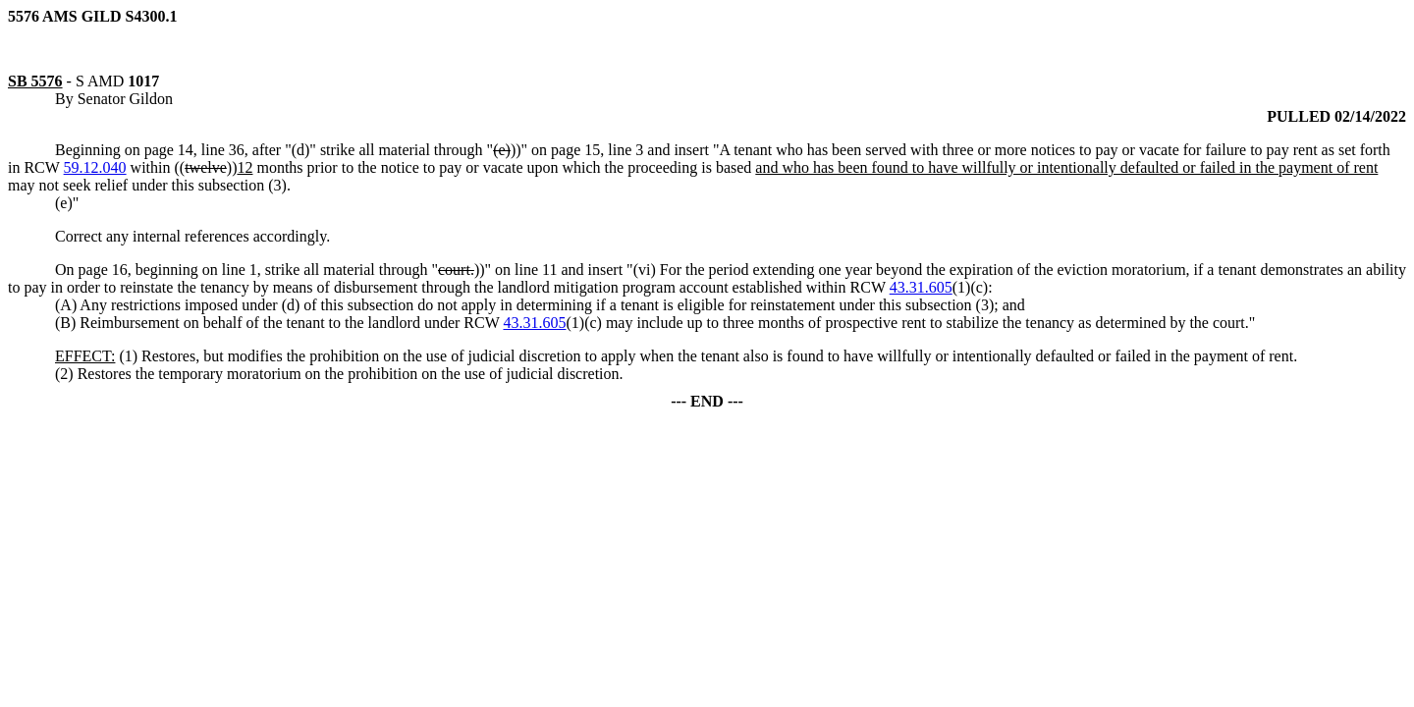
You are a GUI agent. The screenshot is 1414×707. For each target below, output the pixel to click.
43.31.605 (921, 287)
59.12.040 (95, 167)
